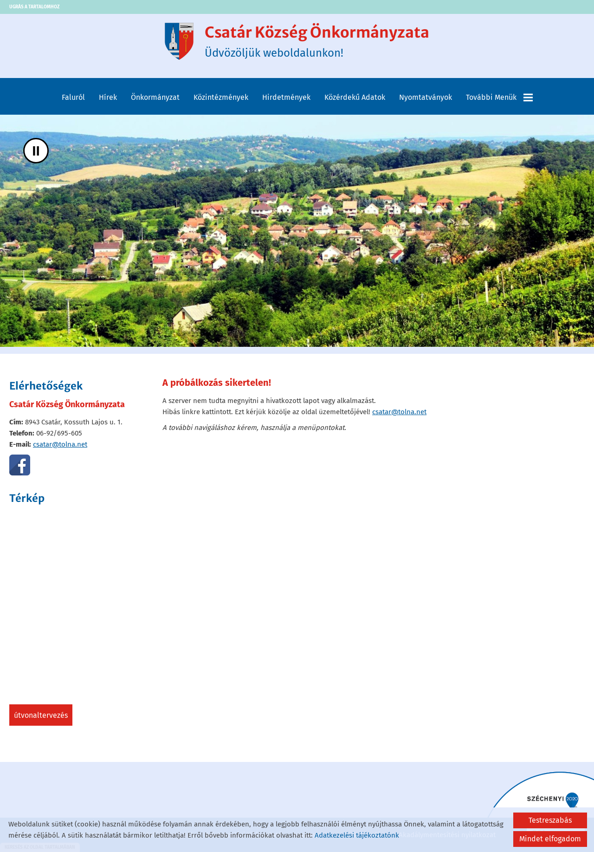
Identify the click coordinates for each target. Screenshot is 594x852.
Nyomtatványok (425, 97)
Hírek (108, 97)
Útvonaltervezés (41, 715)
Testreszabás (550, 820)
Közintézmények (221, 97)
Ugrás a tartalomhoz (34, 7)
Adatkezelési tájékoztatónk (357, 835)
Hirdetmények (286, 97)
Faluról (73, 97)
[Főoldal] (179, 41)
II (36, 150)
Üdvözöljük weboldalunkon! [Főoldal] (317, 41)
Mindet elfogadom (550, 838)
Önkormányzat (155, 97)
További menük (499, 97)
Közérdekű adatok (354, 97)
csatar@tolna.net (60, 444)
